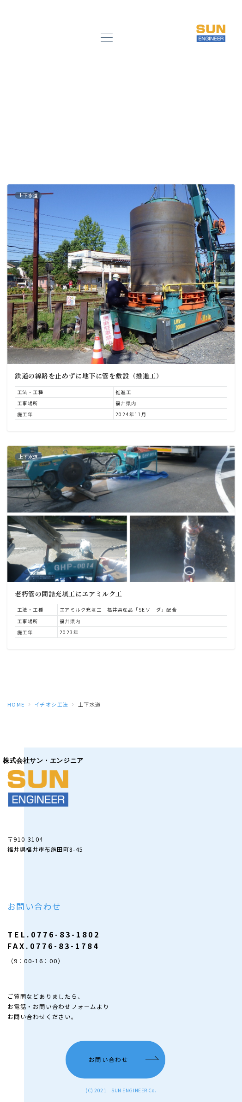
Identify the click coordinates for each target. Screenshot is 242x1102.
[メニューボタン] (106, 38)
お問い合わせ (109, 1059)
